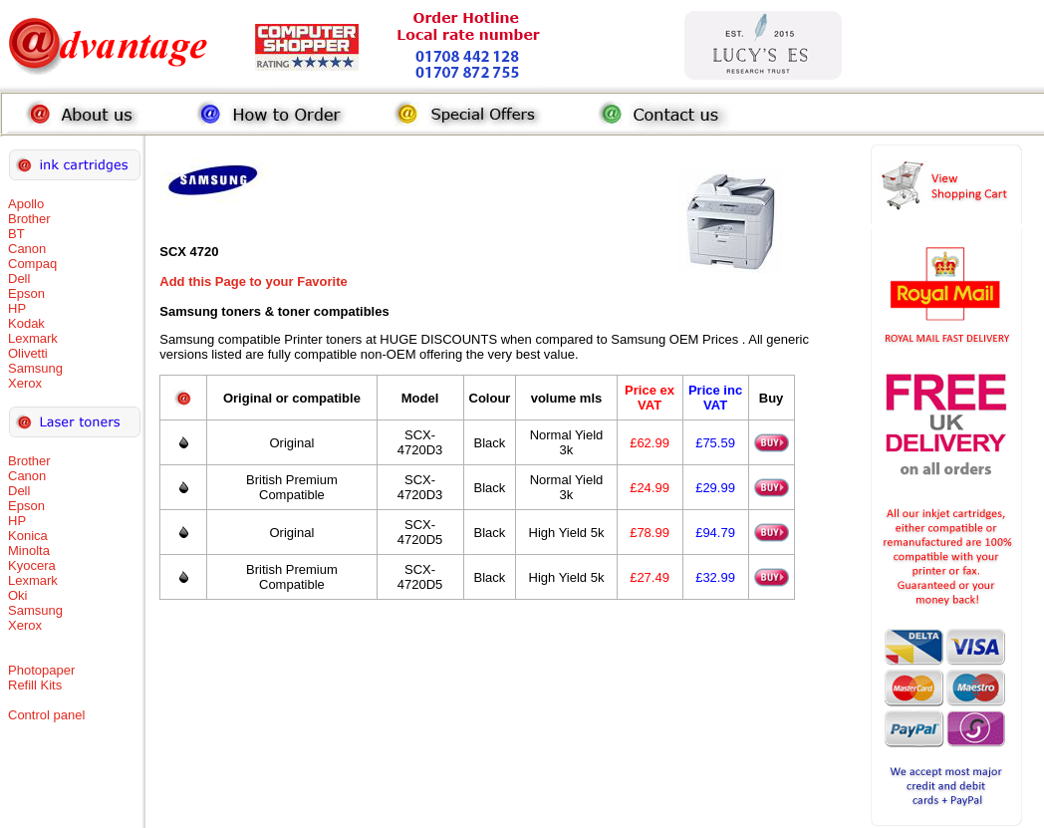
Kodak (26, 323)
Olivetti (28, 353)
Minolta (29, 550)
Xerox (25, 383)
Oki (18, 595)
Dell (19, 278)
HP (17, 308)
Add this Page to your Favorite (253, 281)
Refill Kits (35, 685)
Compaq (32, 263)
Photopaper (41, 670)
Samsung (35, 368)
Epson (26, 293)
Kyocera (32, 565)
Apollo (26, 203)
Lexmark (33, 338)
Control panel (46, 714)
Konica (28, 535)
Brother (29, 218)
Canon (27, 248)
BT (16, 233)
